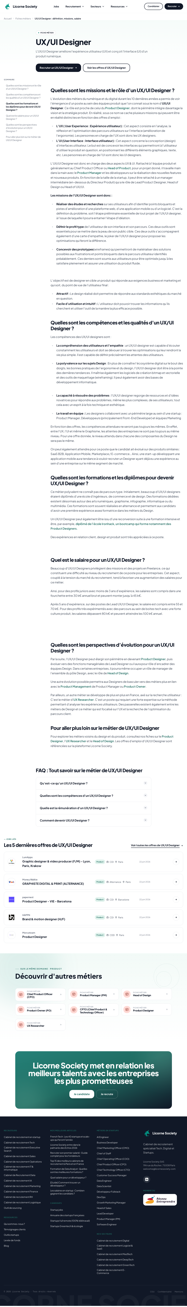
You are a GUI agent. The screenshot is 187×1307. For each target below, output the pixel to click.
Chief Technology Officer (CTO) (113, 1170)
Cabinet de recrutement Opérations (23, 1162)
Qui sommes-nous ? (14, 1225)
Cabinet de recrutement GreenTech (116, 1266)
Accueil (8, 18)
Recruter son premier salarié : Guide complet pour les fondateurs (69, 1155)
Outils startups (11, 1235)
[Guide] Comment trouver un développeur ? (65, 1185)
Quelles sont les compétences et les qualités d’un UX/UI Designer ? (23, 96)
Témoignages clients (15, 1230)
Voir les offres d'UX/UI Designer (106, 67)
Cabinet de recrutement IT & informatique (18, 1169)
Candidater (153, 6)
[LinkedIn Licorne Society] (146, 1180)
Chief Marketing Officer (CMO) (113, 1149)
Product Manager (89, 173)
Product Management (76, 686)
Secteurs (97, 6)
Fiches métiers (23, 18)
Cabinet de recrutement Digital (113, 1241)
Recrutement (74, 6)
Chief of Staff (104, 1154)
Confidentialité (164, 1293)
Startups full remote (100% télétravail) (70, 1221)
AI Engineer (103, 1138)
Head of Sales (104, 1209)
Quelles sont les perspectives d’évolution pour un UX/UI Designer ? (21, 127)
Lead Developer (105, 1214)
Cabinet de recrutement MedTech (114, 1255)
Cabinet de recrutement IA (18, 1181)
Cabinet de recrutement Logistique (22, 1203)
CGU (152, 1293)
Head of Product (119, 168)
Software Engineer (107, 1225)
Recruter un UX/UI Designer (58, 67)
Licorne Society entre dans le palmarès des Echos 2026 (65, 1147)
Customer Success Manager (112, 1176)
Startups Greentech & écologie (66, 1227)
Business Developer (107, 1143)
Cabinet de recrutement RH (18, 1198)
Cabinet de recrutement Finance (21, 1192)
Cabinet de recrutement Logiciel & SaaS (115, 1248)
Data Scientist (104, 1187)
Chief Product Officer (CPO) (111, 1165)
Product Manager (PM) (108, 1220)
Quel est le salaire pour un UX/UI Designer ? (22, 117)
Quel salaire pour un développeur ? (68, 1178)
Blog (6, 1246)
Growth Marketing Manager (111, 1203)
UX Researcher (83, 699)
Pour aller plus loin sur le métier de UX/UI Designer (23, 138)
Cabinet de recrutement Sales (19, 1157)
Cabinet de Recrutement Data (19, 1176)
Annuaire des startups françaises (67, 1216)
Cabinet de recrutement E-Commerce (111, 1273)
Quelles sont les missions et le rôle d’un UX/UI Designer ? (23, 87)
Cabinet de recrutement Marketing (22, 1187)
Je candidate (82, 1095)
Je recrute (107, 1095)
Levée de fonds (12, 1241)
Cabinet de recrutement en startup (22, 1138)
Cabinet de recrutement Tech (19, 1143)
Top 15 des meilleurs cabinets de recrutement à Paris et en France (67, 1163)
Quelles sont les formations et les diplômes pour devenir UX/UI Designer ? (23, 106)
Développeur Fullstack (108, 1192)
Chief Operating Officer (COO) (113, 1159)
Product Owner (135, 686)
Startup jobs (56, 1210)
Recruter (174, 6)
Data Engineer (104, 1181)
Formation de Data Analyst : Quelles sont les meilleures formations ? (68, 1171)
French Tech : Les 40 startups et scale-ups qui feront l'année (70, 1139)
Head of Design (117, 673)
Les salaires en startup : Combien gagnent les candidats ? (67, 1193)
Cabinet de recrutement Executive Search (22, 1150)
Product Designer (117, 108)
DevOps (101, 1198)
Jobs (56, 6)
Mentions (179, 1293)
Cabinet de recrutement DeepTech (115, 1260)
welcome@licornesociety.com (159, 1169)
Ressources (119, 6)
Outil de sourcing (13, 1208)
